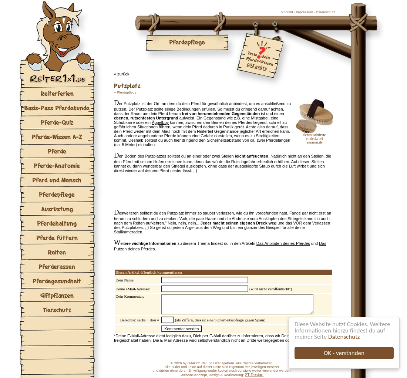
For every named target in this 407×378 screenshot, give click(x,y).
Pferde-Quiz (57, 122)
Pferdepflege (57, 194)
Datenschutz (344, 337)
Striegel (178, 166)
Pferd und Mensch (57, 180)
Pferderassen (57, 266)
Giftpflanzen (57, 295)
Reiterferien (57, 93)
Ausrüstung (57, 209)
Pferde (57, 151)
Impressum (304, 12)
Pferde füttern (57, 238)
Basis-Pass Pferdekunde (57, 108)
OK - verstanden (344, 353)
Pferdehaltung (57, 223)
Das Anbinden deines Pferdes (283, 243)
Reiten (57, 252)
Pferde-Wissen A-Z (57, 137)
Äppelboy (160, 122)
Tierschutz (57, 310)
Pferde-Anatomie (57, 165)
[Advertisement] (200, 193)
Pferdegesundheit (57, 281)
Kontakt (287, 12)
